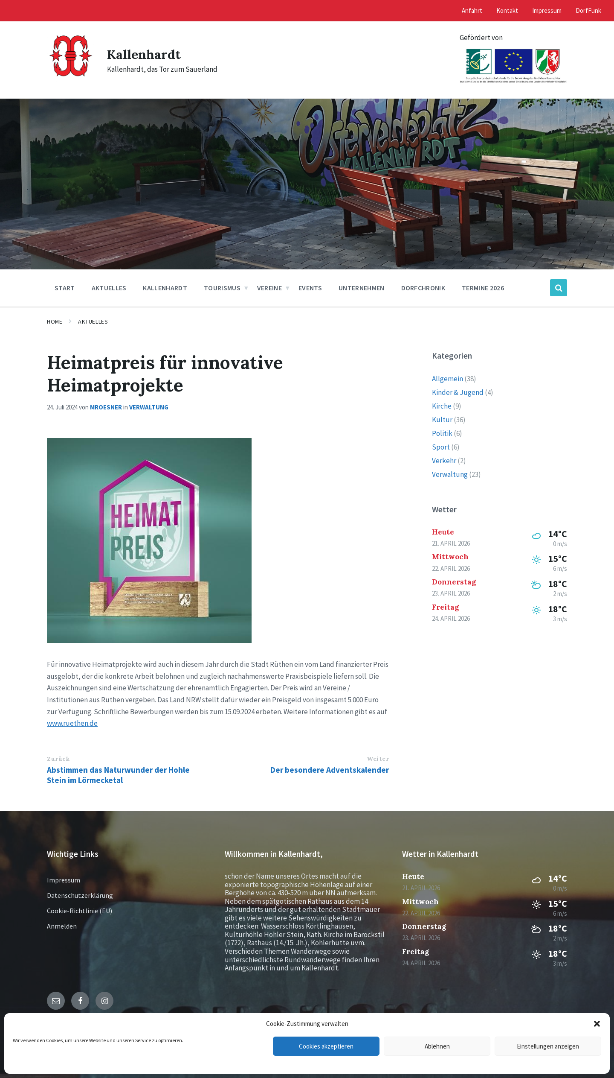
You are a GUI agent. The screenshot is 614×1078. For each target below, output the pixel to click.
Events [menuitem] (310, 287)
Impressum (63, 880)
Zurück (58, 758)
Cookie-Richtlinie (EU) (79, 910)
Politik (442, 433)
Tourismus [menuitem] (222, 287)
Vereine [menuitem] (269, 287)
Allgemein (447, 378)
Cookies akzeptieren (326, 1046)
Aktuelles (93, 321)
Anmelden (62, 926)
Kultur (442, 419)
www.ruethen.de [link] (72, 723)
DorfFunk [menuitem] (588, 10)
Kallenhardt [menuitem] (165, 287)
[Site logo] (70, 80)
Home (54, 321)
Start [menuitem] (65, 287)
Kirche (442, 406)
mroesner (106, 407)
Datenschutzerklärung (80, 895)
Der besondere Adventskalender (329, 770)
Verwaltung (148, 407)
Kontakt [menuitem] (507, 10)
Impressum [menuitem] (547, 10)
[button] (597, 1024)
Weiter (378, 758)
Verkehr (444, 460)
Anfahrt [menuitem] (472, 10)
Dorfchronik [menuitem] (423, 287)
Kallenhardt (144, 54)
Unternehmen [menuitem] (362, 287)
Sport (441, 447)
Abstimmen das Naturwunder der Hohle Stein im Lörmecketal (118, 775)
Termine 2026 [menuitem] (483, 287)
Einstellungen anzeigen (548, 1046)
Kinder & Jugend (458, 392)
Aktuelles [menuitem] (109, 287)
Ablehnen (437, 1046)
